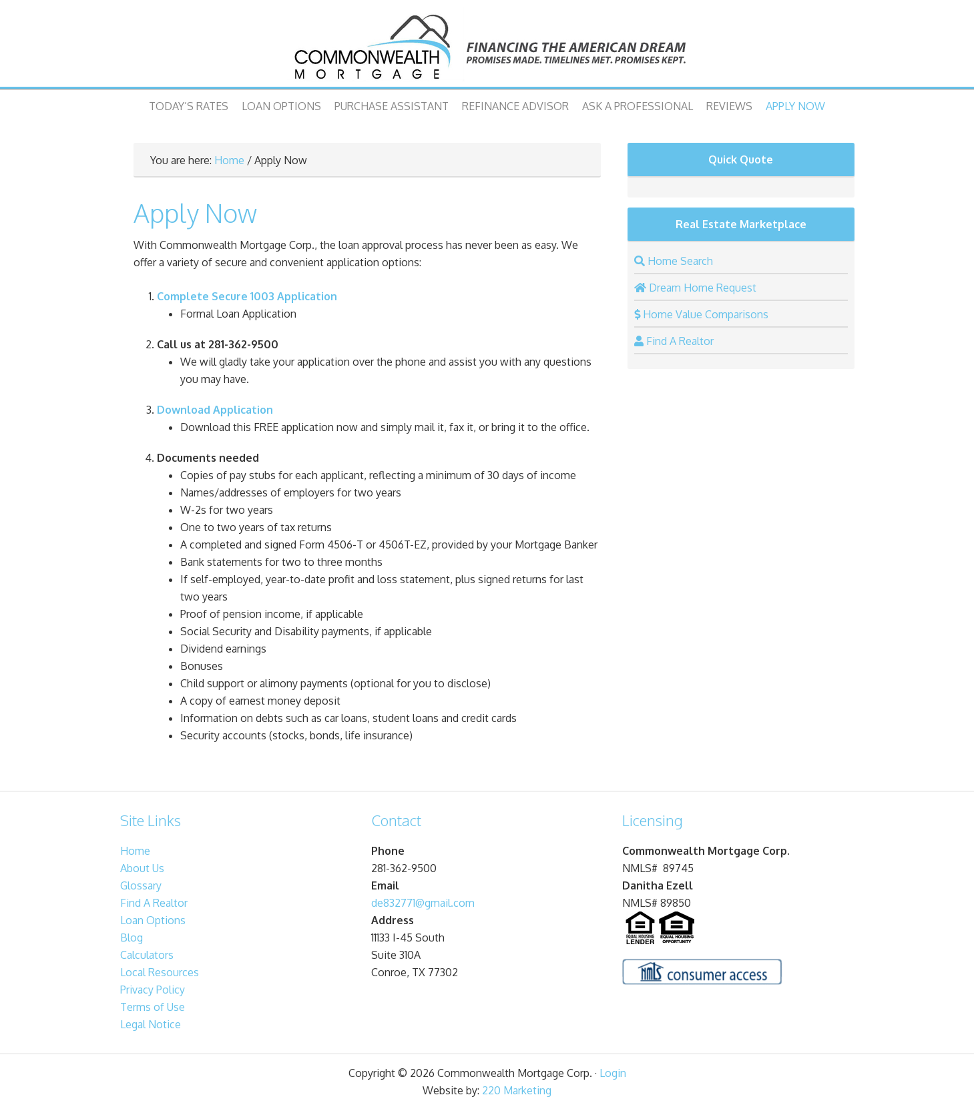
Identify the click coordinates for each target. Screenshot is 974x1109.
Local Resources (159, 972)
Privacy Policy (152, 989)
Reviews (729, 106)
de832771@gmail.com (423, 902)
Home (229, 160)
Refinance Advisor (515, 106)
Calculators (147, 955)
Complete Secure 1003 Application (247, 296)
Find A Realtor (154, 902)
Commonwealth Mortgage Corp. (487, 47)
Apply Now (795, 106)
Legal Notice (150, 1024)
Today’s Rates (188, 106)
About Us (142, 868)
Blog (131, 937)
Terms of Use (152, 1007)
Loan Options (281, 106)
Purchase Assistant (391, 106)
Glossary (141, 885)
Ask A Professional (637, 106)
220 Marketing (516, 1090)
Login (612, 1073)
